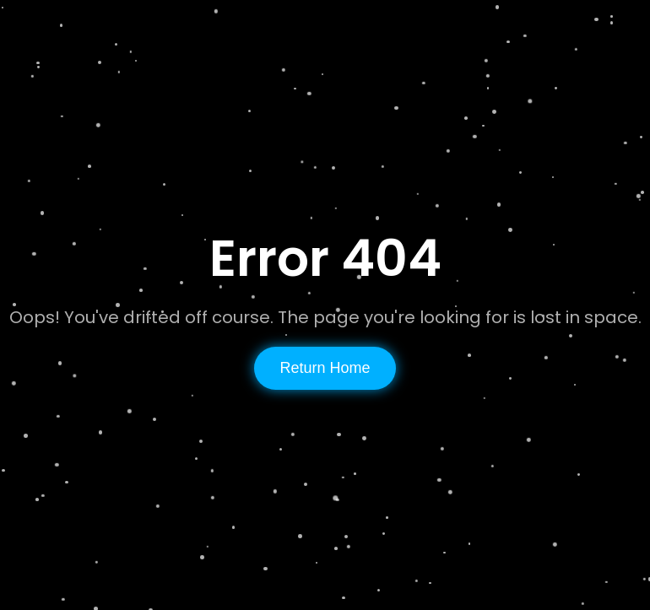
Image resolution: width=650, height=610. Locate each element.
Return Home (324, 367)
